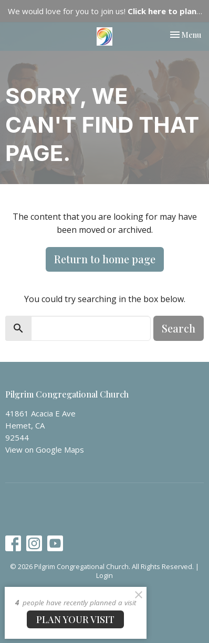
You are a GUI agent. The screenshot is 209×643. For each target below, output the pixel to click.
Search (178, 328)
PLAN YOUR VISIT (75, 619)
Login (104, 575)
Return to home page (104, 259)
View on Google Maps (44, 449)
